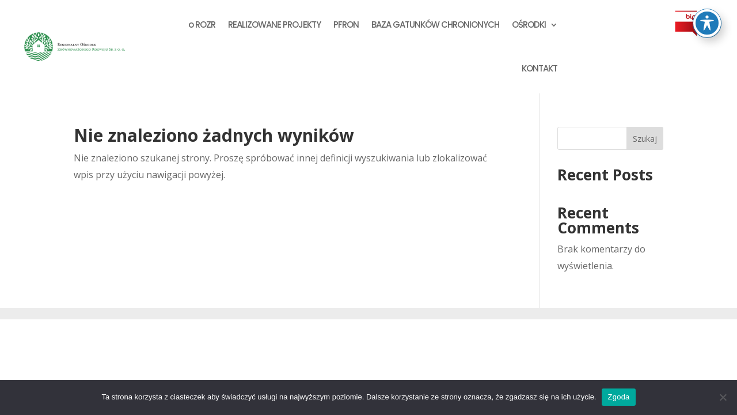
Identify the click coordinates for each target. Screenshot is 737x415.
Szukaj (645, 138)
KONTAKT (539, 68)
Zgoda (618, 397)
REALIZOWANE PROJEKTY (274, 24)
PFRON (346, 24)
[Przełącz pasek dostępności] (707, 23)
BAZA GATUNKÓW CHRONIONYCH (435, 24)
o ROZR (201, 24)
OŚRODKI (529, 24)
